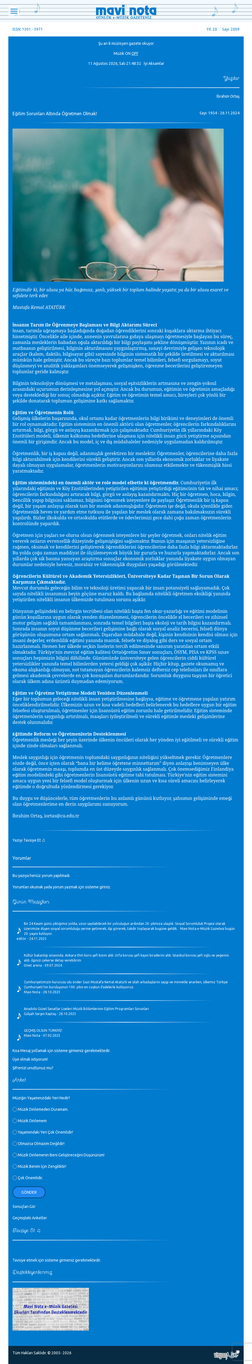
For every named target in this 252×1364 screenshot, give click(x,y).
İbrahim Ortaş (227, 96)
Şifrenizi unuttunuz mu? (33, 1068)
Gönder (29, 1192)
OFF (134, 53)
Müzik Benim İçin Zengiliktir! (39, 1166)
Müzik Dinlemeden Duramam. (40, 1109)
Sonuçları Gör (24, 1206)
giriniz (104, 887)
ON (128, 53)
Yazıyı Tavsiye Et (29, 840)
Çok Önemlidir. (28, 1178)
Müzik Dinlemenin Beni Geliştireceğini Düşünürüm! (58, 1155)
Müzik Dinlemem (30, 1121)
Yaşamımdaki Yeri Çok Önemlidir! (43, 1132)
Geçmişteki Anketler (30, 1218)
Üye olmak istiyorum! (30, 1059)
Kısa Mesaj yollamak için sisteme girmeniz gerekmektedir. (61, 1050)
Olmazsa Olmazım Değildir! (38, 1143)
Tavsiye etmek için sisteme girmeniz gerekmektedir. (57, 1260)
